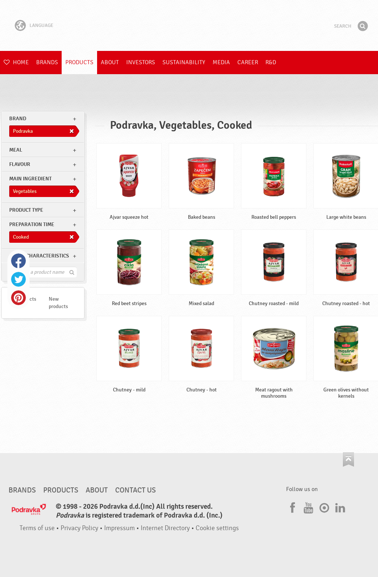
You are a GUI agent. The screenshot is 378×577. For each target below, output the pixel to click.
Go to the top (348, 459)
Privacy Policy (79, 528)
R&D (270, 62)
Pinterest (18, 297)
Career (247, 62)
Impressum (119, 528)
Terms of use (37, 528)
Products (79, 62)
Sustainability (183, 62)
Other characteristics (39, 256)
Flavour (19, 164)
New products (58, 303)
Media (221, 62)
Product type (26, 210)
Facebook (18, 260)
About (110, 62)
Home (16, 62)
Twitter (18, 279)
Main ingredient (30, 179)
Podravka (189, 25)
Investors (140, 62)
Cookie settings (217, 528)
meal (15, 150)
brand (17, 118)
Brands (47, 62)
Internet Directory (165, 528)
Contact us (135, 490)
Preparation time (31, 224)
